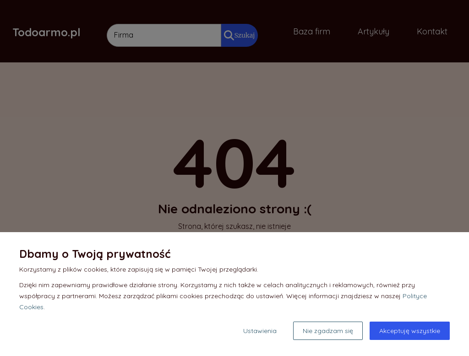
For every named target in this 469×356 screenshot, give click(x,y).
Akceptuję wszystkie (409, 331)
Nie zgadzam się (328, 331)
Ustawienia (260, 331)
